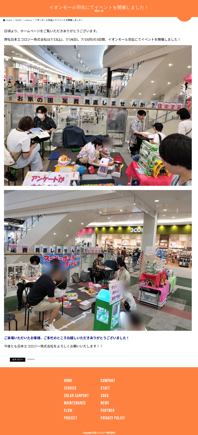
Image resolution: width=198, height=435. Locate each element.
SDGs (105, 395)
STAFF (105, 388)
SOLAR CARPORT (76, 395)
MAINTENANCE (75, 403)
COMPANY (108, 380)
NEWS (105, 403)
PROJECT (70, 418)
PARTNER (108, 410)
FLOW (68, 410)
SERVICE (70, 388)
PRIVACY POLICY (113, 418)
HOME (68, 380)
